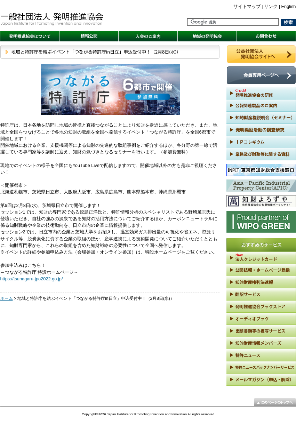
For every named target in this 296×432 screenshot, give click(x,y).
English (288, 6)
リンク (271, 6)
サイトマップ (247, 6)
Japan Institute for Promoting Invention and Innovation (147, 414)
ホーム (6, 298)
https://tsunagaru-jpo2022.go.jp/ (31, 278)
